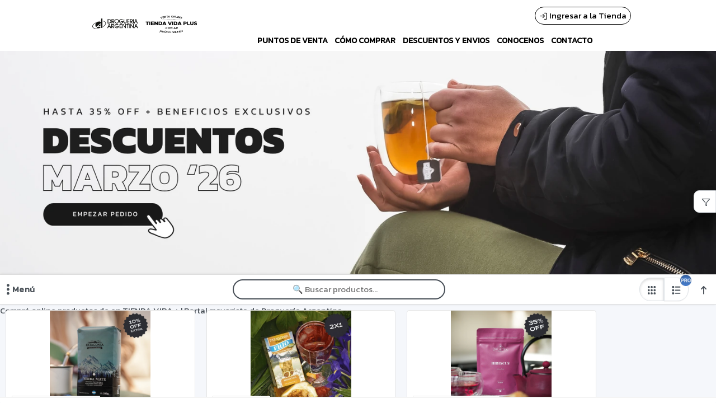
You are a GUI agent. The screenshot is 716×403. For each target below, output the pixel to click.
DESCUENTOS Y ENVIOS (446, 40)
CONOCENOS (520, 40)
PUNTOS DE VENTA (292, 40)
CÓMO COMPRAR (365, 40)
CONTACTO (571, 40)
